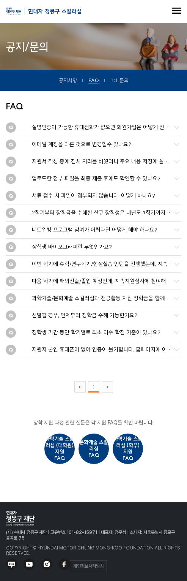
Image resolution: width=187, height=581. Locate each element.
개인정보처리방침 (88, 566)
